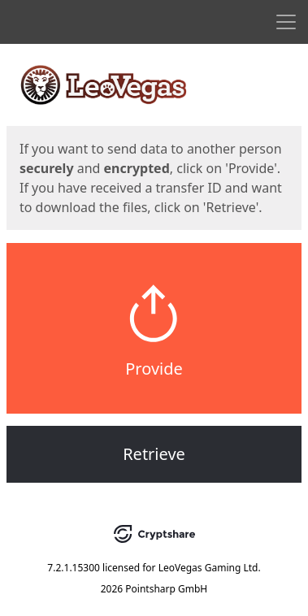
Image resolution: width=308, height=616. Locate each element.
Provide (154, 369)
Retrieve (154, 454)
